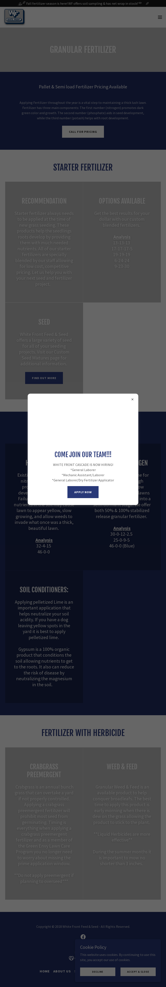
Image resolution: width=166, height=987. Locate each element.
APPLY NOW (83, 492)
